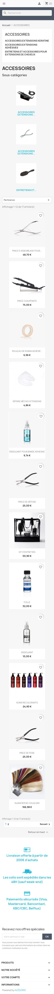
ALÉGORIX (20, 990)
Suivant (45, 824)
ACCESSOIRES (17, 34)
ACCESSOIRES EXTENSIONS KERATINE (27, 40)
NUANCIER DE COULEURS (27, 803)
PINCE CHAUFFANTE (27, 301)
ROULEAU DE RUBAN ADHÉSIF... (27, 351)
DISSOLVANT (27, 652)
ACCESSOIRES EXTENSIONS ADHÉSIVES (21, 46)
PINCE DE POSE (27, 753)
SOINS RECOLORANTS (27, 702)
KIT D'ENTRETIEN (27, 552)
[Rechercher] (27, 13)
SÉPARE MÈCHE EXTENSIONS (27, 401)
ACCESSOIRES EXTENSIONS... (26, 113)
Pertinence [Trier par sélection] (27, 200)
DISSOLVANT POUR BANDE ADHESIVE (27, 451)
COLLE (27, 602)
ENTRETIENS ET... (26, 190)
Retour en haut (38, 832)
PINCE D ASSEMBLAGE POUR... (27, 250)
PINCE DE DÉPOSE (27, 501)
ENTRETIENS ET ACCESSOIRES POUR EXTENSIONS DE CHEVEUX (26, 53)
